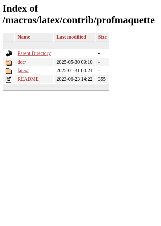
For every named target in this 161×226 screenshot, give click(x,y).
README (28, 79)
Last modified (71, 37)
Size (102, 37)
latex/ (23, 70)
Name (24, 37)
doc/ (22, 62)
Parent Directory (34, 53)
